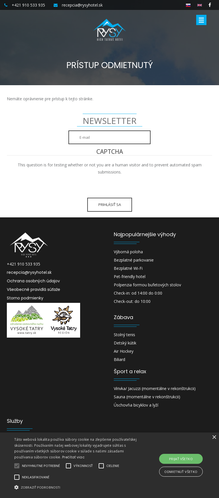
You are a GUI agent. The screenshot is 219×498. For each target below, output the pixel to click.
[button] (76, 487)
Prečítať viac (73, 457)
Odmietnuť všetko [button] (180, 472)
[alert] (109, 465)
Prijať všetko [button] (181, 459)
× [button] (214, 437)
